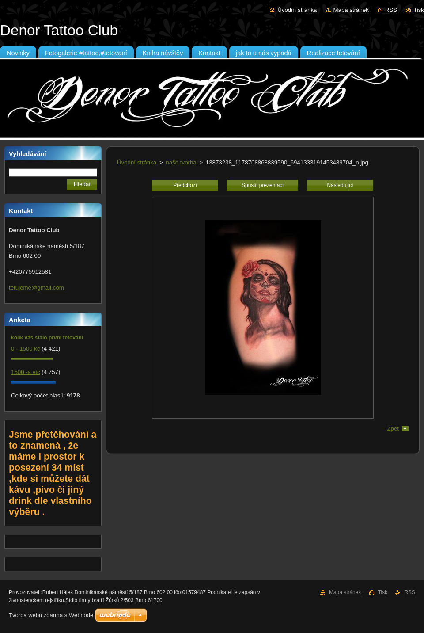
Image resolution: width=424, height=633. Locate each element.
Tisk (418, 10)
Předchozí (185, 185)
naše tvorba (182, 162)
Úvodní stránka (297, 10)
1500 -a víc (25, 372)
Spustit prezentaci (263, 185)
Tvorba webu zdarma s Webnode (51, 615)
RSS (391, 10)
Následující (340, 185)
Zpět (393, 428)
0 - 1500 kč (25, 348)
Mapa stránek (351, 10)
